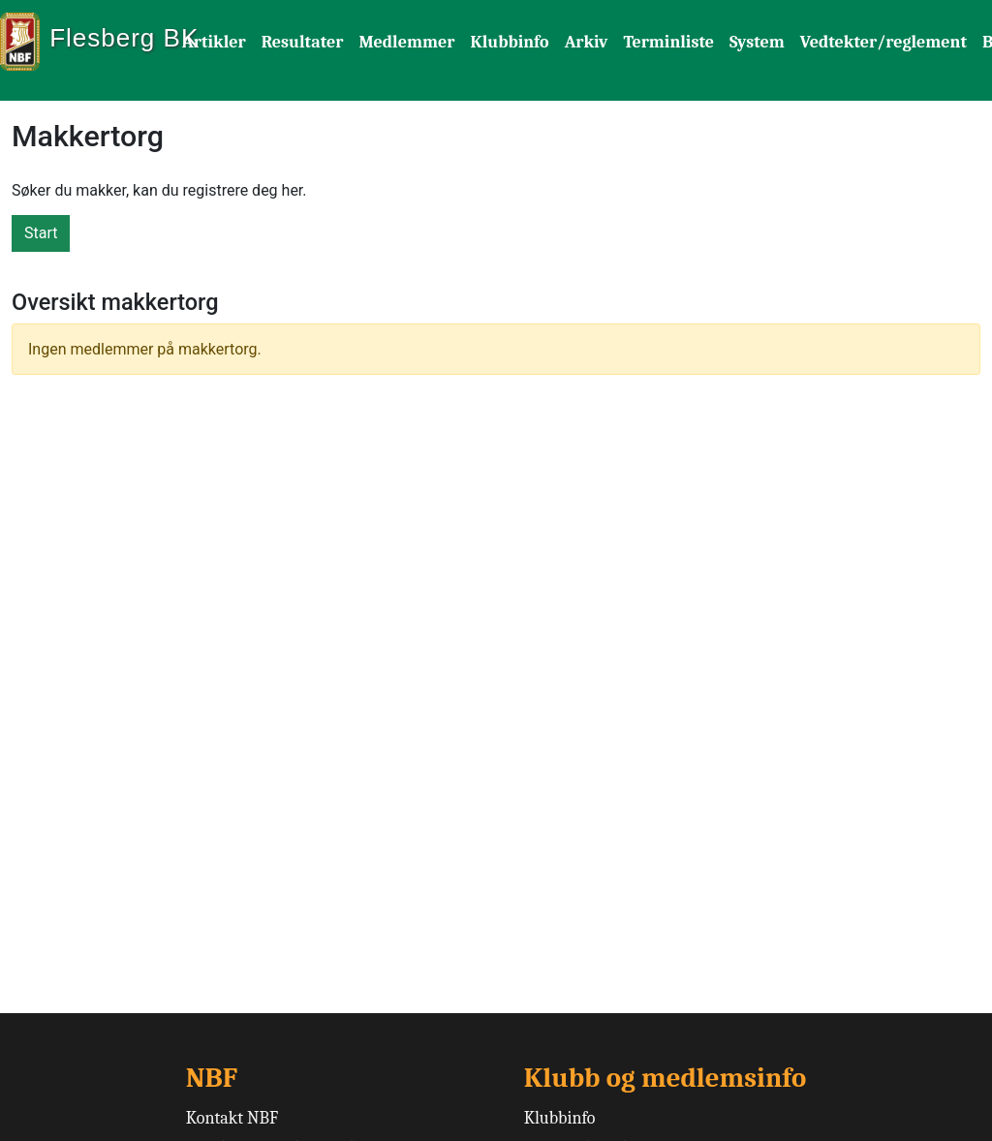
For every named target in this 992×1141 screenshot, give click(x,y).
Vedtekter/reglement (883, 42)
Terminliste (668, 42)
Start (40, 233)
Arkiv (586, 42)
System (757, 42)
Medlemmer (406, 42)
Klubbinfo (509, 42)
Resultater (303, 42)
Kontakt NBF (232, 1118)
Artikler (214, 42)
